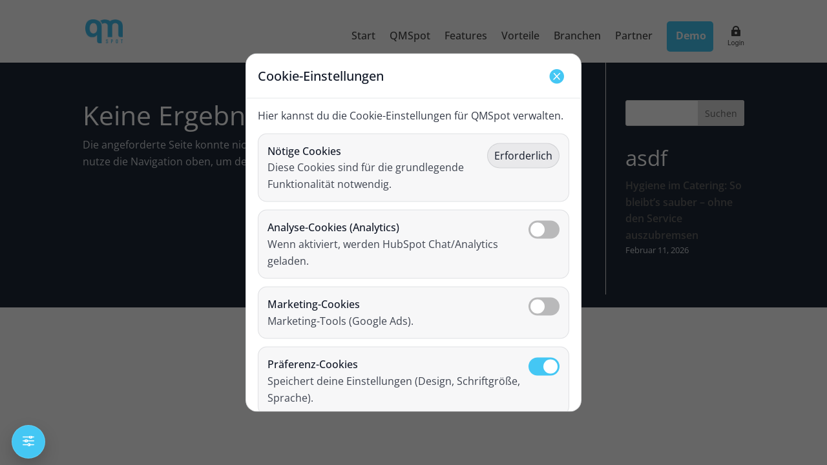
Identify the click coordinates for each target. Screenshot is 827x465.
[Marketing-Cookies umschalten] (544, 307)
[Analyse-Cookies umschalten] (544, 230)
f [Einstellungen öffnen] (28, 441)
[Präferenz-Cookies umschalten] (544, 367)
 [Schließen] (556, 76)
